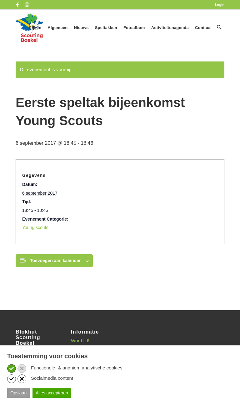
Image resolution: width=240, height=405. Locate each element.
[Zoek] (219, 28)
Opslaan (18, 392)
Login (219, 5)
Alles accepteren (52, 392)
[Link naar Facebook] (17, 4)
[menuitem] (218, 4)
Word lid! (80, 340)
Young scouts (35, 227)
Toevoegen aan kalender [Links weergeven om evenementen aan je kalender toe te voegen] (55, 260)
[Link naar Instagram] (27, 4)
